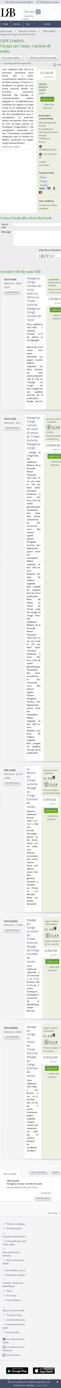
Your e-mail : (4, 226)
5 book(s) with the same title (15, 63)
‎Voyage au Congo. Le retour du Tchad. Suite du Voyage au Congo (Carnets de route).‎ (33, 943)
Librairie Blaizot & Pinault (43, 86)
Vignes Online (51, 924)
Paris (42, 93)
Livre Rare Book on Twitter (13, 1343)
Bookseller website (13, 1278)
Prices (9, 1293)
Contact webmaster (13, 1322)
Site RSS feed (11, 1358)
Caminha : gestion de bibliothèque (12, 1287)
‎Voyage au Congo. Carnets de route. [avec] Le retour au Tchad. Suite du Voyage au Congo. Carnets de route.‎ (34, 302)
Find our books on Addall (13, 1264)
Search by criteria (27, 17)
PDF (57, 64)
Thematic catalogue (13, 1226)
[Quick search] (31, 11)
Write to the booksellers (19, 2)
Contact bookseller (44, 163)
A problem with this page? (13, 1329)
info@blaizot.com (47, 149)
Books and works (17, 25)
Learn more (42, 1385)
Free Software (13, 1303)
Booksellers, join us (13, 1273)
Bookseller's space (48, 2)
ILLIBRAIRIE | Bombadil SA (54, 284)
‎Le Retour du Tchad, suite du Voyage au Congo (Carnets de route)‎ (32, 791)
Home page (5, 25)
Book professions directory (51, 25)
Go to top (54, 1216)
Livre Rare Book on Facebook (13, 1351)
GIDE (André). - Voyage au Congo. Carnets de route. (28, 33)
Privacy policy (11, 1335)
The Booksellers (33, 25)
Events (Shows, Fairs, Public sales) (14, 1245)
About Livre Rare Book (13, 1313)
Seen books (10, 1176)
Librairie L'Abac (53, 421)
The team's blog (12, 1318)
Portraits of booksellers (14, 1239)
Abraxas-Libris (50, 773)
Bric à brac (11, 1298)
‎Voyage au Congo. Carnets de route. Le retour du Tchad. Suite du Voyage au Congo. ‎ (33, 436)
